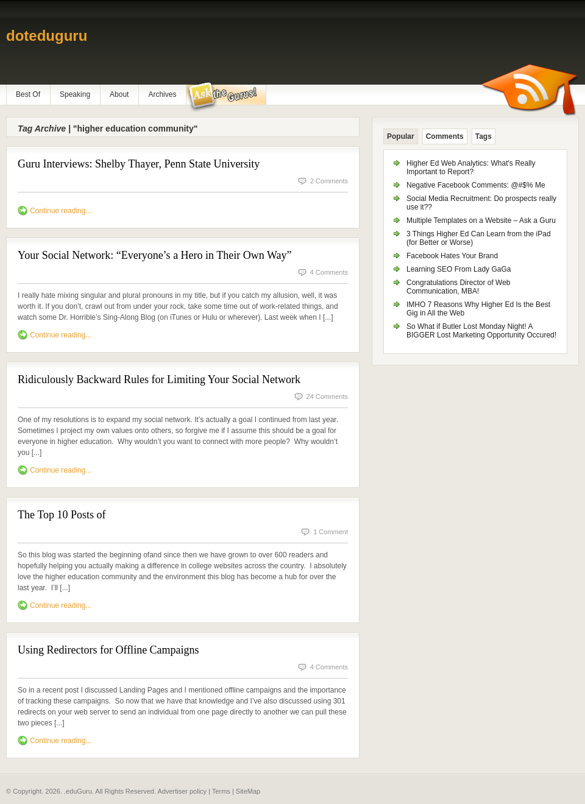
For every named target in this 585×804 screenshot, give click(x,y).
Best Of (28, 94)
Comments (445, 136)
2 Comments (329, 181)
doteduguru (46, 35)
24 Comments (327, 396)
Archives (162, 94)
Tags (483, 136)
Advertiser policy (182, 791)
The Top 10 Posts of (61, 515)
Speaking (75, 94)
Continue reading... (60, 210)
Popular (400, 136)
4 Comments (329, 272)
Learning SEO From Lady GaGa (458, 269)
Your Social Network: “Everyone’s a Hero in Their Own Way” (154, 255)
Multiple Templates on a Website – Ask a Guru (481, 220)
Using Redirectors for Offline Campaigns (108, 650)
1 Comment (330, 531)
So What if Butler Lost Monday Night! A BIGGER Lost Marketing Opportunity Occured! (481, 330)
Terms (221, 791)
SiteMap (248, 791)
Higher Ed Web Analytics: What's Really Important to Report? (471, 167)
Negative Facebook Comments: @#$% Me (475, 185)
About (119, 94)
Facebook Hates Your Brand (452, 256)
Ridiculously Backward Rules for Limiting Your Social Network (159, 379)
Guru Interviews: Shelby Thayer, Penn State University (139, 164)
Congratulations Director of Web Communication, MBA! (458, 286)
